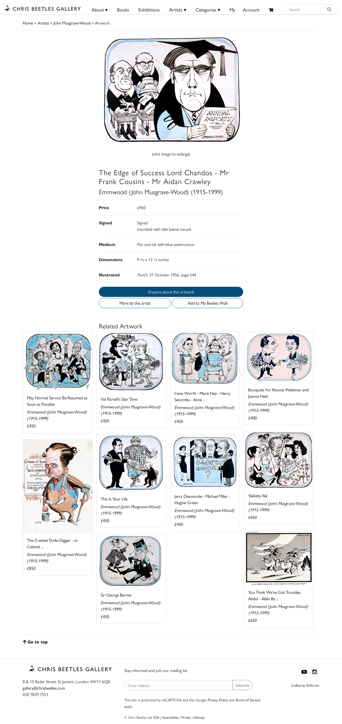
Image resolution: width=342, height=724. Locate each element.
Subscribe (242, 685)
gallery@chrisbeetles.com (44, 688)
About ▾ (100, 9)
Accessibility (170, 717)
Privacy (186, 717)
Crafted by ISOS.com (305, 685)
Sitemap (199, 717)
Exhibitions (149, 9)
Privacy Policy (218, 699)
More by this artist (134, 303)
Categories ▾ (208, 9)
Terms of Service (248, 699)
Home (28, 23)
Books (123, 9)
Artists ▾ (177, 9)
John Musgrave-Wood (72, 23)
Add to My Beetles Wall (207, 303)
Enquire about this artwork (171, 292)
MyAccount (244, 9)
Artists (43, 23)
